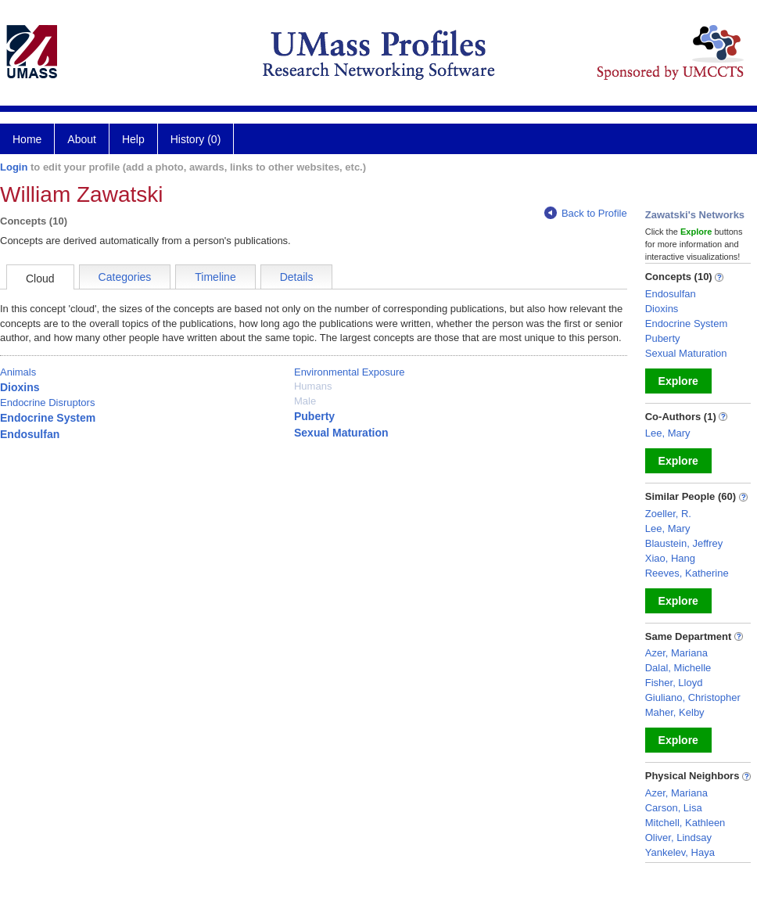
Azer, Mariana (676, 653)
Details (297, 277)
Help (133, 139)
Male (305, 401)
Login (13, 167)
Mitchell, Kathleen (685, 823)
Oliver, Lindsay (678, 837)
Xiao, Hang (670, 558)
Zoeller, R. (668, 513)
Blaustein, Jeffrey (684, 543)
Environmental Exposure (349, 372)
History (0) (195, 139)
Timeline (215, 277)
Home (27, 139)
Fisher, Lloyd (674, 682)
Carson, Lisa (673, 808)
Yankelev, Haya (680, 852)
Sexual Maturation (341, 432)
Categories (125, 277)
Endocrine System (47, 418)
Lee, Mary (668, 433)
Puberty (314, 416)
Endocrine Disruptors (47, 402)
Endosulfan (29, 434)
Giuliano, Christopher (693, 697)
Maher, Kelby (675, 712)
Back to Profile (585, 213)
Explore (678, 381)
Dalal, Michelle (678, 668)
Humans (313, 386)
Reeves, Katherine (687, 573)
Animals (18, 372)
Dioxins (20, 387)
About (81, 139)
